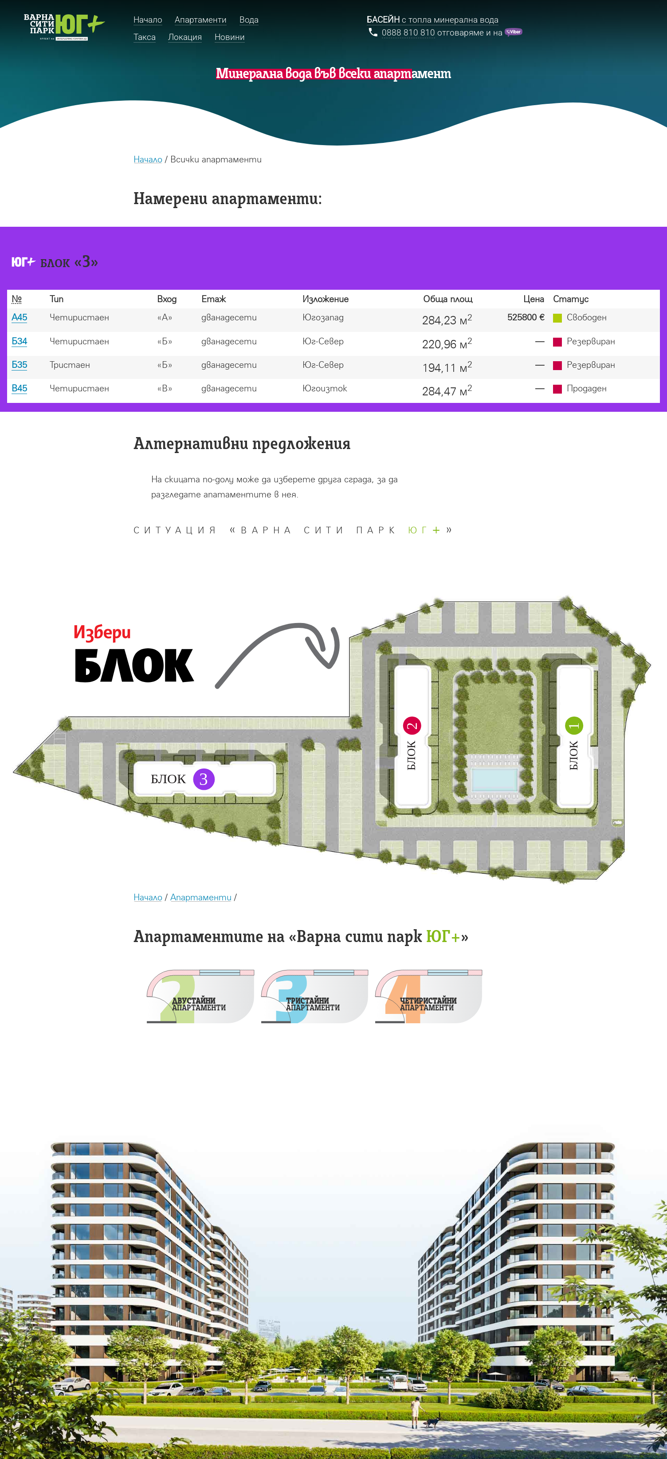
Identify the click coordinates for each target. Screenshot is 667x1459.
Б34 (19, 341)
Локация (185, 37)
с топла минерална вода (432, 20)
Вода (249, 20)
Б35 (19, 364)
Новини (230, 37)
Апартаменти (200, 897)
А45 (19, 317)
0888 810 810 (408, 33)
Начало (147, 159)
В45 (19, 388)
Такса (144, 37)
